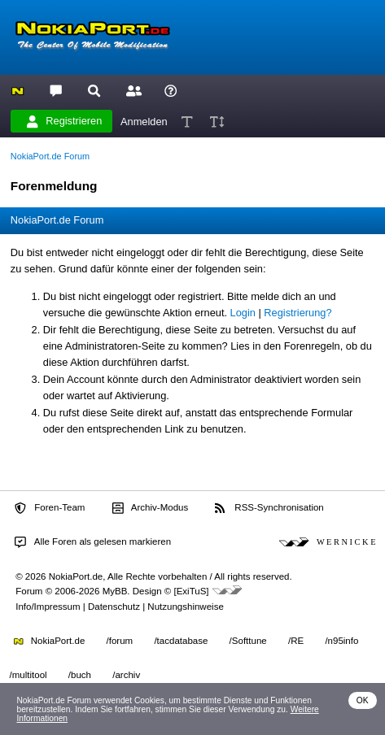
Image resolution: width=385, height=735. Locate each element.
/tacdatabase (181, 641)
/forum (120, 641)
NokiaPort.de (49, 641)
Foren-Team (50, 508)
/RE (296, 641)
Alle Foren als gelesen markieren (93, 542)
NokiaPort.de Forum (50, 156)
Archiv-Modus (150, 508)
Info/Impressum (47, 606)
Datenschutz (114, 606)
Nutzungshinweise (185, 606)
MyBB (115, 591)
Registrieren (64, 121)
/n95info (341, 641)
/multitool (28, 675)
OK (363, 700)
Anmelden (144, 121)
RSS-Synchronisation (269, 508)
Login (243, 313)
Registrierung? (297, 313)
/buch (79, 675)
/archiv (126, 675)
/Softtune (248, 641)
